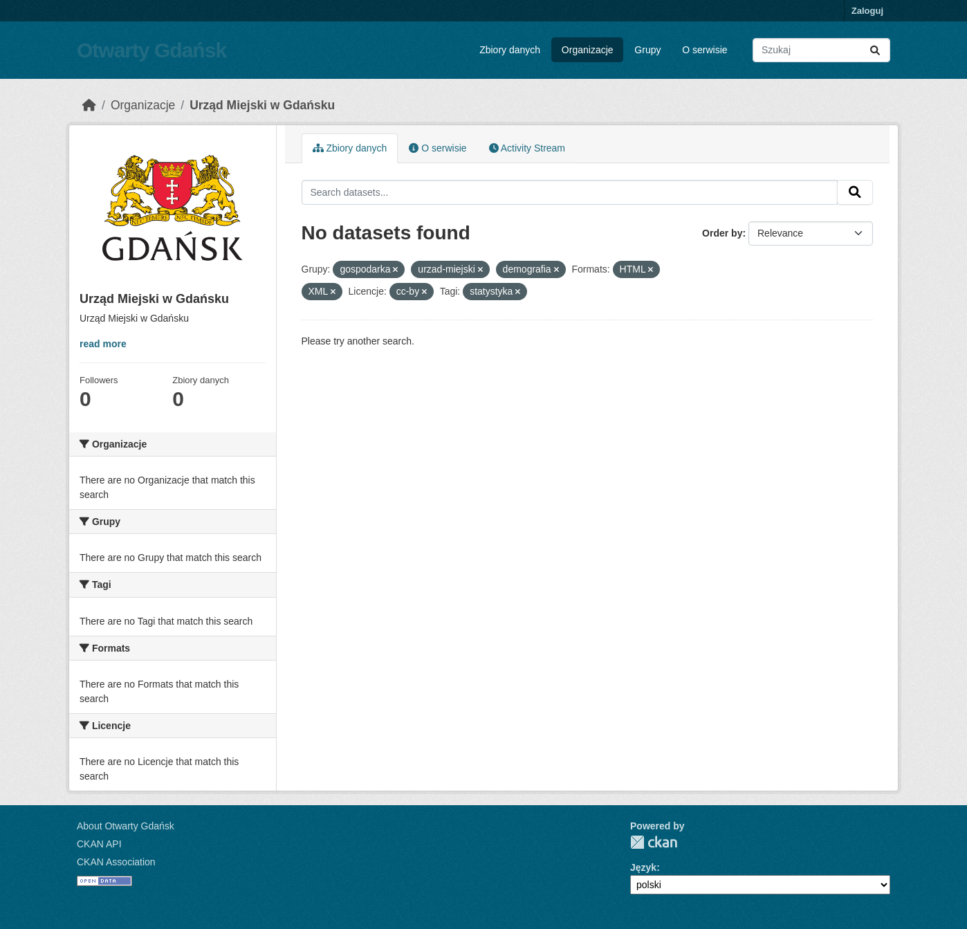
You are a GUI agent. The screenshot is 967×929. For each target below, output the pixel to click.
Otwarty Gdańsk (151, 50)
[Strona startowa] (89, 105)
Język (643, 867)
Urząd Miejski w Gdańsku (262, 105)
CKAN (653, 842)
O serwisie (704, 49)
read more (103, 343)
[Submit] (875, 50)
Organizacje (588, 49)
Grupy (647, 49)
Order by (722, 233)
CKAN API (99, 843)
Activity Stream (527, 148)
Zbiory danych (509, 49)
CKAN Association (116, 861)
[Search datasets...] (821, 50)
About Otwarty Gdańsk (125, 825)
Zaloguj (867, 11)
